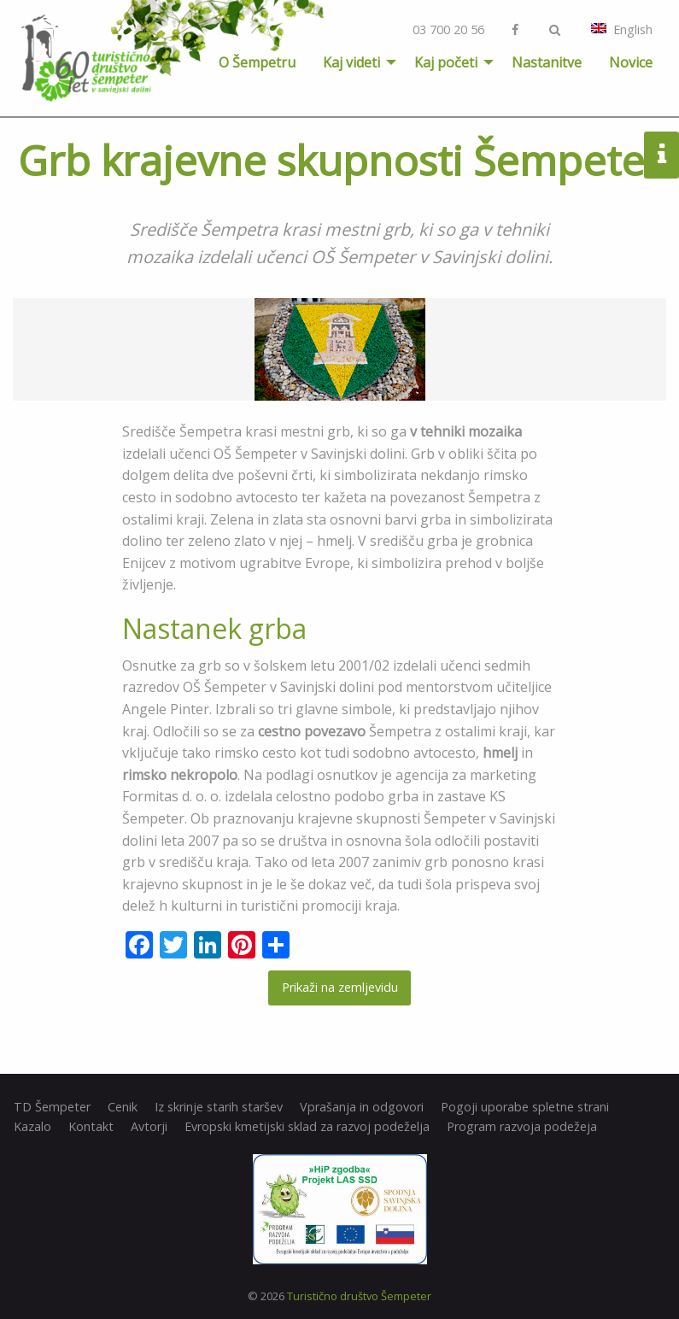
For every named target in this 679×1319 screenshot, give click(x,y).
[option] (339, 349)
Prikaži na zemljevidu (340, 987)
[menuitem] (257, 62)
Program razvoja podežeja (522, 1127)
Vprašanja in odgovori (362, 1107)
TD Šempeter (52, 1107)
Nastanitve (547, 62)
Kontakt (91, 1127)
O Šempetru (257, 62)
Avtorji (149, 1127)
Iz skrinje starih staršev (219, 1107)
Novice (631, 62)
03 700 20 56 (448, 29)
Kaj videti (351, 62)
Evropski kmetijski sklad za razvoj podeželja (307, 1127)
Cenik (123, 1107)
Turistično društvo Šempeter (359, 1296)
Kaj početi (445, 62)
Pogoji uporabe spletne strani (525, 1107)
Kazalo (32, 1127)
